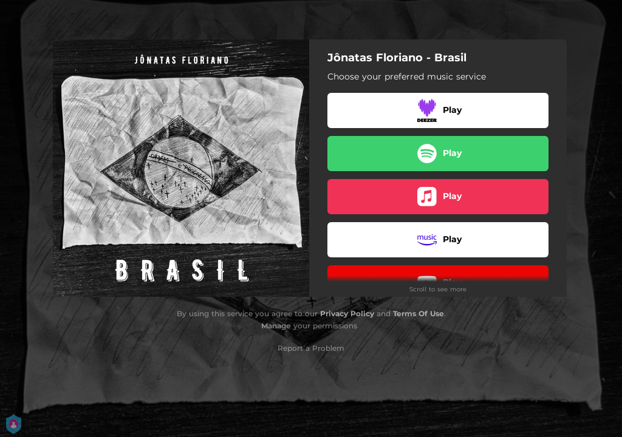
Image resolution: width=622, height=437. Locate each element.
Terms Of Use (418, 313)
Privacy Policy (347, 313)
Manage (276, 325)
